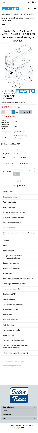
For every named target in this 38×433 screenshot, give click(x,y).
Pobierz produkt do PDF (10, 144)
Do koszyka (25, 112)
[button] (34, 2)
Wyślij (16, 174)
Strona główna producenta (10, 150)
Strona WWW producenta (11, 366)
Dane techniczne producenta (12, 362)
